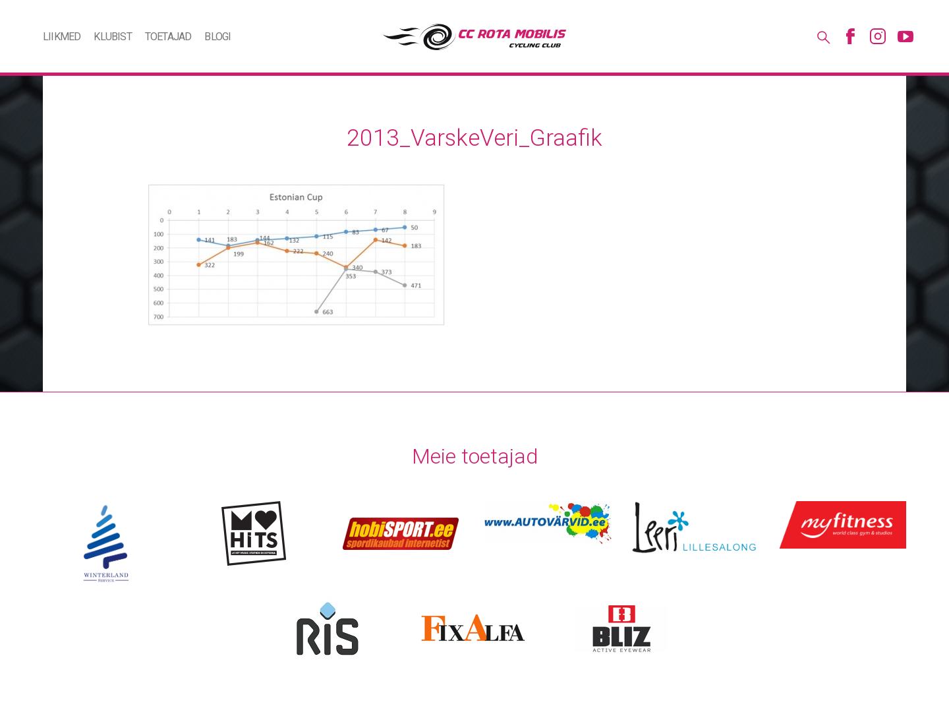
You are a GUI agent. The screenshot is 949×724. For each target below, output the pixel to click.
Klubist (112, 36)
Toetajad (168, 36)
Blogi (217, 36)
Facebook (850, 36)
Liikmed (61, 36)
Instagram (877, 36)
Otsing (822, 36)
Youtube (905, 36)
